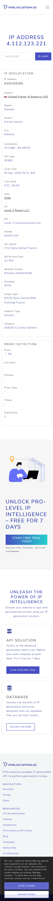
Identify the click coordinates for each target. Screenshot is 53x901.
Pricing (6, 794)
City (6, 130)
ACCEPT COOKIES (26, 885)
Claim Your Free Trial (23, 670)
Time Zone (10, 181)
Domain (8, 231)
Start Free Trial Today (26, 539)
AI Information (11, 853)
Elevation (9, 281)
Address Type (12, 311)
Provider (9, 375)
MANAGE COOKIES (26, 894)
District (8, 118)
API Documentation (14, 813)
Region (8, 105)
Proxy (7, 350)
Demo (6, 800)
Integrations (10, 824)
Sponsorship (10, 847)
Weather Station (13, 269)
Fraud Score (10, 412)
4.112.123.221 (13, 83)
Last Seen (10, 362)
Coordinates (11, 144)
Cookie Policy (38, 878)
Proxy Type (10, 387)
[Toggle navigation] (47, 7)
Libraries (7, 819)
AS (5, 206)
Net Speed (10, 244)
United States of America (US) (28, 97)
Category (9, 323)
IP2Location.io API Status (17, 830)
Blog (5, 836)
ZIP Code (9, 156)
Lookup (43, 56)
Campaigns (9, 842)
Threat (8, 400)
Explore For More (20, 727)
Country (8, 92)
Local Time (10, 169)
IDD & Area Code (13, 256)
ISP (6, 219)
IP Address (10, 79)
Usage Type (11, 294)
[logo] (26, 765)
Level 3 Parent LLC (17, 210)
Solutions (8, 789)
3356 (7, 198)
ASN (6, 194)
